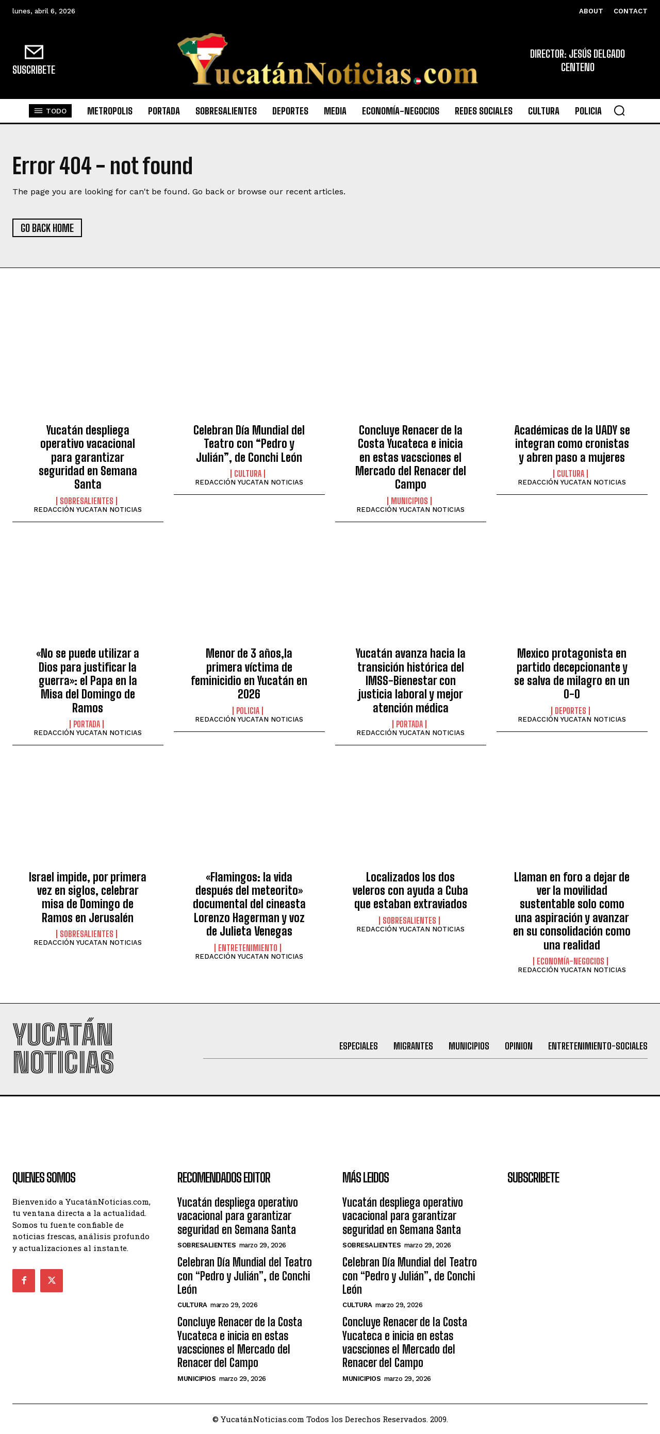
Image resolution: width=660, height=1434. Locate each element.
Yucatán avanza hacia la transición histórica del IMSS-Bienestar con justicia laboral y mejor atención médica (411, 680)
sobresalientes (86, 501)
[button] (619, 110)
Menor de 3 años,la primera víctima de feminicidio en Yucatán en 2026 (249, 673)
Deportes (570, 711)
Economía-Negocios (570, 961)
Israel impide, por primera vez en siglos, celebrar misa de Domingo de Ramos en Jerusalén (87, 897)
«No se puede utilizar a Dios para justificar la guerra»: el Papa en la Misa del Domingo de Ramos (87, 680)
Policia (247, 711)
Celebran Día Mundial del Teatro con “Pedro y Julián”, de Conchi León (249, 443)
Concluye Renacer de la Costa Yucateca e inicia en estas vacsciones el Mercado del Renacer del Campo (410, 457)
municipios (409, 501)
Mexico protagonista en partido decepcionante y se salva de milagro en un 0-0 (572, 673)
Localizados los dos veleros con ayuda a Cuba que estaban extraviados (410, 890)
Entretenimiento (247, 948)
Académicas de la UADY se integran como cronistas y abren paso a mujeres (572, 443)
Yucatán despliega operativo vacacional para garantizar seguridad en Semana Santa (88, 457)
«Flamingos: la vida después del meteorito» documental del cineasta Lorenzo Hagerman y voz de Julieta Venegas (249, 904)
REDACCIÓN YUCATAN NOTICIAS (88, 509)
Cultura (247, 474)
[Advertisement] (330, 1119)
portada (86, 724)
